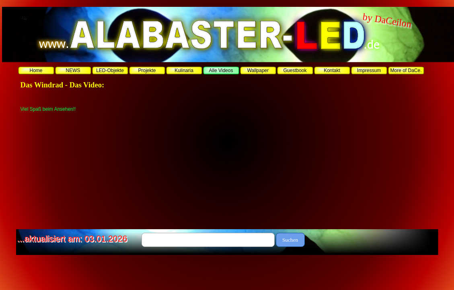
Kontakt (332, 70)
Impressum (369, 70)
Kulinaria (184, 70)
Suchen (290, 240)
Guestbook (294, 70)
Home (35, 70)
